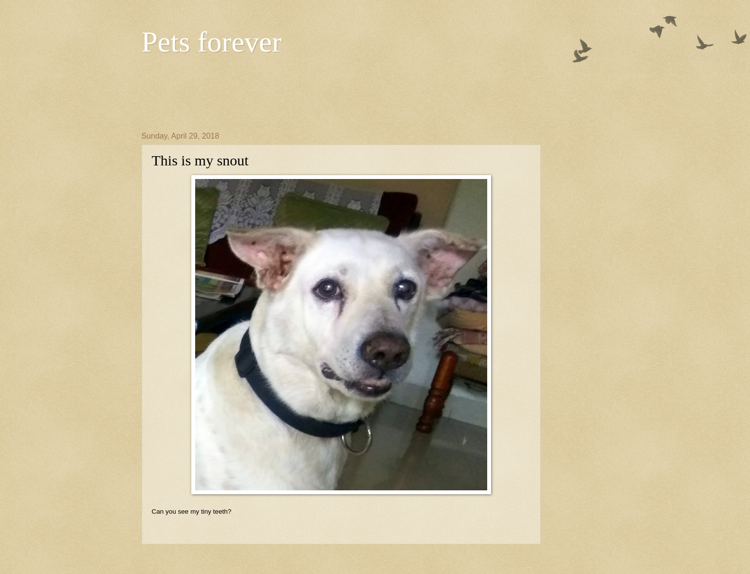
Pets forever (212, 42)
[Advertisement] (319, 93)
